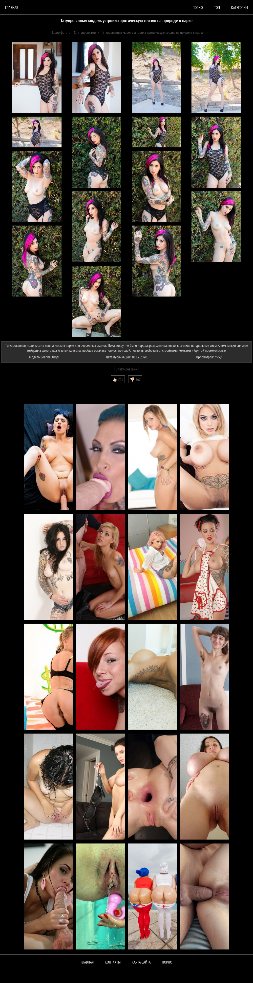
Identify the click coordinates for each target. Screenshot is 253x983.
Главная (11, 7)
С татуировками (126, 369)
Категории (239, 7)
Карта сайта (141, 962)
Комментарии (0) (16, 387)
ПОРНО (167, 962)
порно (197, 7)
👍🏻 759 (117, 379)
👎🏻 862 (135, 379)
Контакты (113, 962)
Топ (217, 7)
